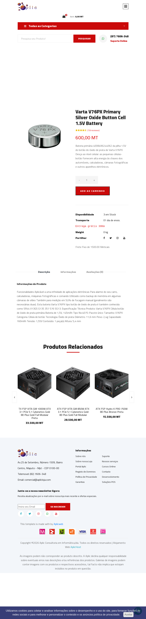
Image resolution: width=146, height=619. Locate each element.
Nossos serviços (110, 461)
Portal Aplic (80, 466)
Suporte (106, 456)
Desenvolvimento (110, 477)
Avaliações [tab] (94, 272)
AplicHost (76, 547)
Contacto (106, 472)
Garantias (80, 482)
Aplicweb (58, 524)
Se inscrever (57, 507)
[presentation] (14, 397)
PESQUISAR (84, 39)
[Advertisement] (73, 71)
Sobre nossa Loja (83, 461)
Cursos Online (109, 466)
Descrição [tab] (44, 272)
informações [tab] (68, 272)
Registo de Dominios (85, 472)
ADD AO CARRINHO (92, 191)
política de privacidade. (107, 614)
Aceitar (128, 614)
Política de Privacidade (86, 477)
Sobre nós (80, 456)
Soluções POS (108, 482)
